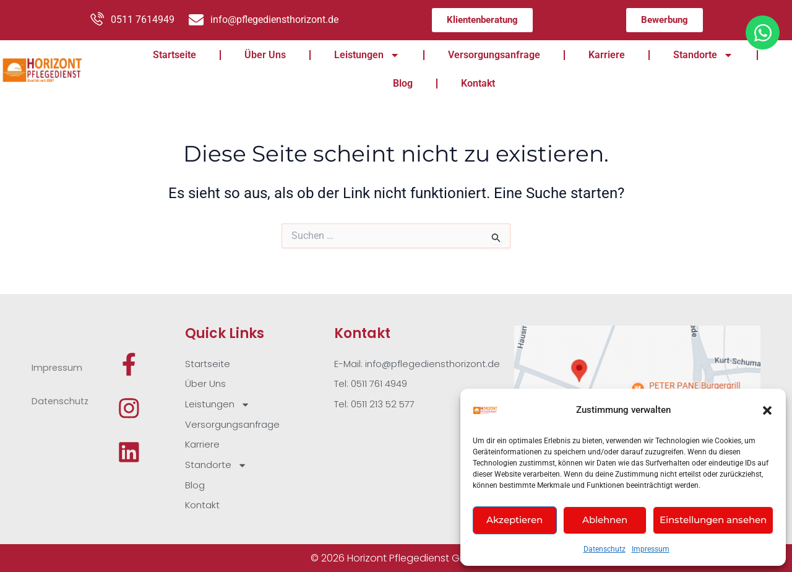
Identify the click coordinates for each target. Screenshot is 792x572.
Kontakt (478, 83)
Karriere (606, 55)
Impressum (650, 549)
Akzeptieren (514, 520)
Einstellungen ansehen (713, 520)
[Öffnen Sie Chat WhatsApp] (763, 32)
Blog (403, 83)
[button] (767, 410)
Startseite (174, 55)
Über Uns (265, 55)
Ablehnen (604, 520)
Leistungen (367, 55)
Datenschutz (604, 549)
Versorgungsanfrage (494, 55)
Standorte (703, 55)
